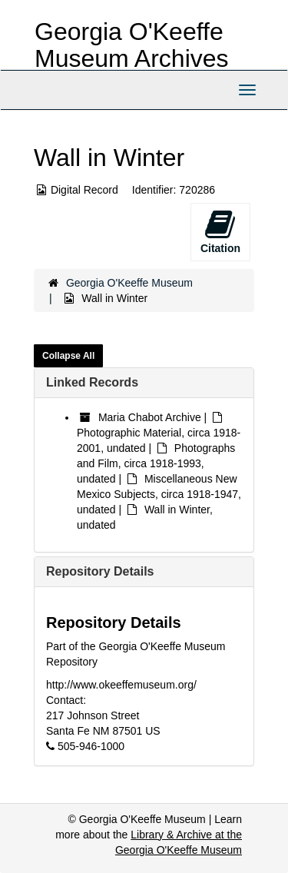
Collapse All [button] (68, 355)
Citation (220, 231)
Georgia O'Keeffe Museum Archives (132, 45)
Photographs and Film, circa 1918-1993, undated (156, 463)
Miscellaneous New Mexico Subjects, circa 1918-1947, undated (159, 494)
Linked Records (92, 382)
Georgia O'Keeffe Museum (129, 283)
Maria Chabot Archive (149, 417)
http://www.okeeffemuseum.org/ (121, 685)
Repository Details (100, 571)
